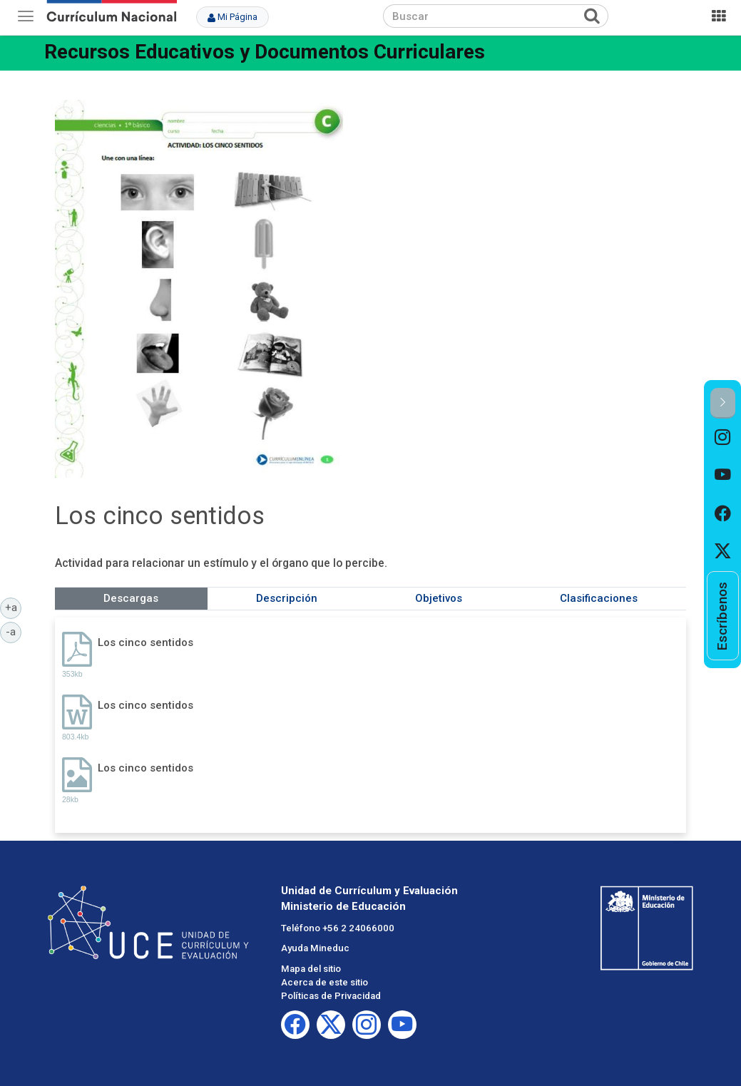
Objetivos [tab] (438, 598)
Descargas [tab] (130, 598)
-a (13, 631)
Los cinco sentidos (145, 642)
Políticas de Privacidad (331, 995)
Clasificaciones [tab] (599, 598)
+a (13, 607)
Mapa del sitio (311, 968)
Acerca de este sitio (324, 982)
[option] (723, 437)
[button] (722, 403)
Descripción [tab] (286, 598)
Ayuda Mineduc (315, 948)
